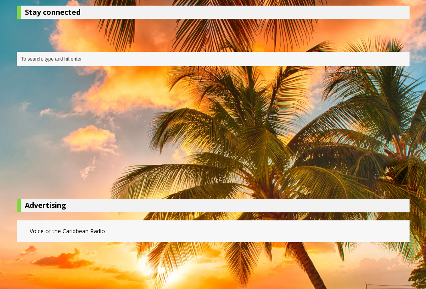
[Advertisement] (213, 134)
